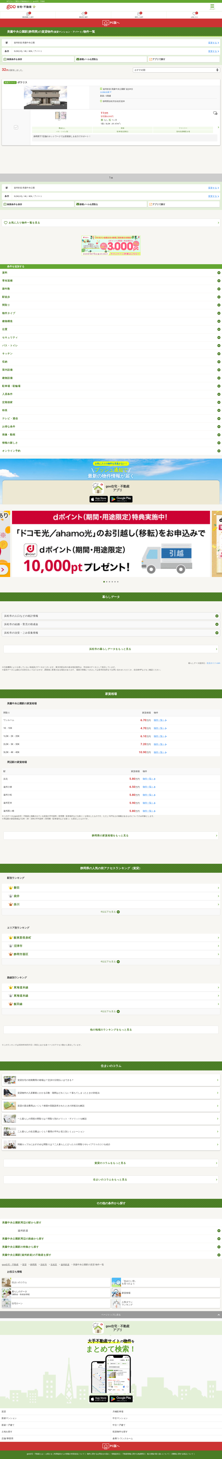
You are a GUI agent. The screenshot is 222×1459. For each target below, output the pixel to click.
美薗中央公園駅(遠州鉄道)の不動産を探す (26, 1254)
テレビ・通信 (10, 418)
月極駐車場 (118, 1411)
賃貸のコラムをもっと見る (110, 1163)
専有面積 (7, 280)
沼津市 (16, 945)
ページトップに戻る (111, 1314)
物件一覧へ (159, 720)
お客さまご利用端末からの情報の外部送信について (64, 1454)
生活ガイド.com (213, 663)
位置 (4, 329)
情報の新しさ (10, 442)
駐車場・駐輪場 (11, 386)
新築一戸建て (8, 1425)
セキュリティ (10, 337)
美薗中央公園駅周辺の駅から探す (21, 1222)
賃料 (4, 272)
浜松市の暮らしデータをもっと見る (110, 649)
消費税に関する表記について (182, 1454)
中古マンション (120, 1418)
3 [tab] (109, 582)
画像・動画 (8, 434)
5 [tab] (115, 582)
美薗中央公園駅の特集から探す (20, 1246)
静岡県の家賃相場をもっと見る (110, 835)
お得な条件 (8, 426)
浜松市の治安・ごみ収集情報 (21, 632)
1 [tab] (104, 582)
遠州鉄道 (23, 1230)
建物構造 (7, 321)
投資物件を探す (120, 1431)
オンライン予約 (11, 450)
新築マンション (9, 1418)
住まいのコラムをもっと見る (110, 1179)
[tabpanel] (111, 545)
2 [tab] (107, 582)
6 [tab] (118, 582)
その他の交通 (104, 92)
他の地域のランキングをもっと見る (111, 1029)
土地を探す (7, 1431)
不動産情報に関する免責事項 (133, 1454)
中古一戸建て (119, 1425)
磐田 (14, 887)
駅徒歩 (6, 296)
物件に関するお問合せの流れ (98, 1454)
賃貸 (4, 1411)
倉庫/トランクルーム (123, 1438)
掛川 (14, 904)
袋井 (14, 896)
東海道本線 (18, 987)
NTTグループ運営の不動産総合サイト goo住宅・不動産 (26, 1)
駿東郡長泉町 (20, 937)
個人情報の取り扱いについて (158, 1454)
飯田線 (16, 1004)
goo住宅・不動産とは (35, 1454)
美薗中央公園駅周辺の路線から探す (23, 1238)
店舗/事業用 (7, 1438)
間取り (6, 304)
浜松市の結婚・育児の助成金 (21, 624)
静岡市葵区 (18, 954)
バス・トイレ (10, 345)
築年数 (6, 288)
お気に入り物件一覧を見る (22, 222)
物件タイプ (8, 313)
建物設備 (7, 378)
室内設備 (7, 369)
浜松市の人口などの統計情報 (21, 615)
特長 (4, 410)
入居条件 (7, 394)
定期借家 (7, 402)
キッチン (7, 353)
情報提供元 (115, 1454)
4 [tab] (112, 582)
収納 (4, 361)
